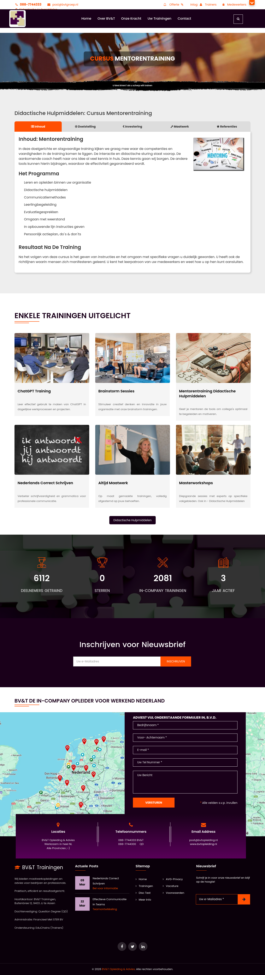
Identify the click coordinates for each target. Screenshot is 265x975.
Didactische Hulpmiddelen (132, 520)
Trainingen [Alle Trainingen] (144, 886)
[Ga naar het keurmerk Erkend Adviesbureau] (132, 946)
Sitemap (143, 866)
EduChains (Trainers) (49, 928)
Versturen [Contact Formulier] (153, 803)
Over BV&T (106, 18)
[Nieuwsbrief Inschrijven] (244, 899)
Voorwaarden (173, 893)
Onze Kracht (131, 18)
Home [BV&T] (141, 879)
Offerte (173, 4)
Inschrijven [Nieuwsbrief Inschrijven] (176, 661)
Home (86, 18)
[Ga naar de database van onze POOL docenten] (143, 946)
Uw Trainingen (159, 18)
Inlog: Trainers (203, 4)
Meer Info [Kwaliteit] (143, 900)
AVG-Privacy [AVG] (173, 879)
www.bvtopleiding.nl (203, 844)
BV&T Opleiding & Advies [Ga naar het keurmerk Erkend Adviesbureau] (118, 969)
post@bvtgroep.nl (62, 4)
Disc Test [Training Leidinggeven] (143, 893)
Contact (184, 18)
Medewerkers (234, 4)
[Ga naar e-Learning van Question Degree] (122, 946)
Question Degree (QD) (53, 911)
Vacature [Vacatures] (170, 886)
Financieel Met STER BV (48, 919)
